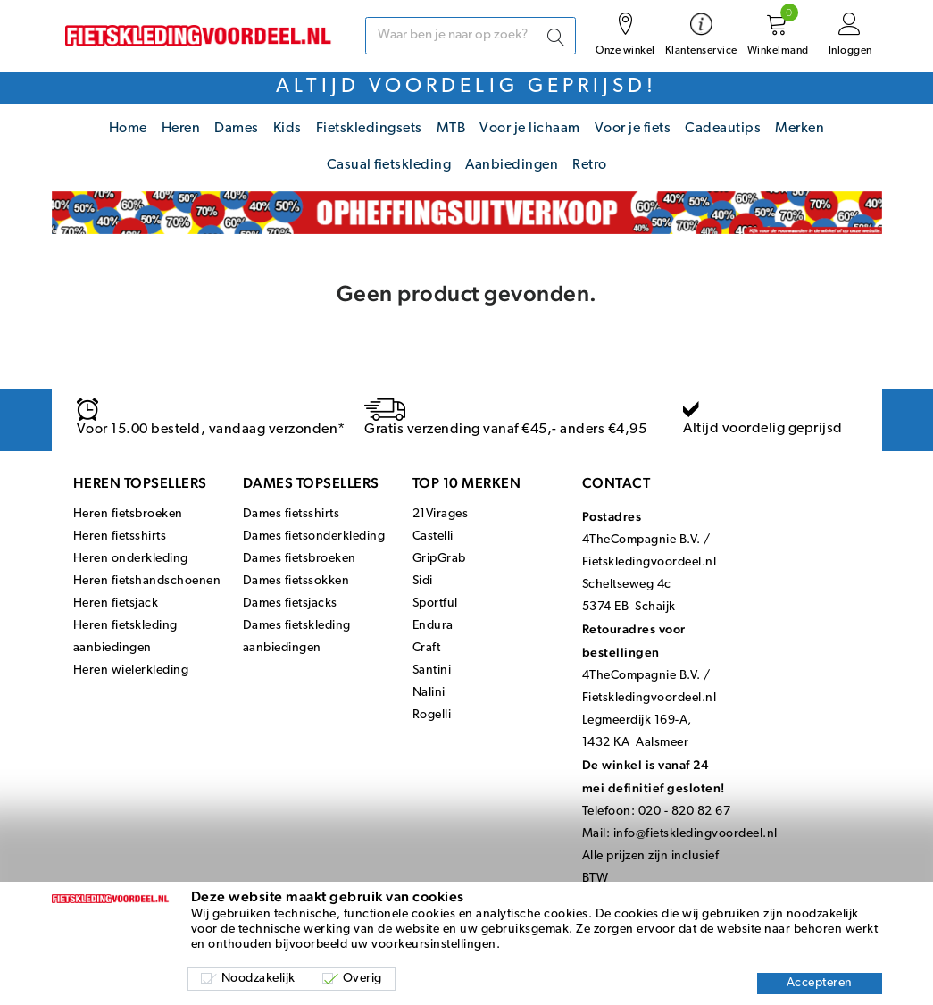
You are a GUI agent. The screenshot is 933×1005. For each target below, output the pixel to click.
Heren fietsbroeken (128, 514)
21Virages (440, 514)
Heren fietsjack (116, 603)
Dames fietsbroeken (299, 558)
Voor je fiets (633, 128)
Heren (181, 128)
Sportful (435, 603)
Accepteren (820, 983)
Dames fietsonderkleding (314, 536)
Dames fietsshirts (291, 514)
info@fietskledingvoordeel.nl (695, 834)
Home (128, 128)
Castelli (433, 536)
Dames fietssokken (296, 581)
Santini (432, 670)
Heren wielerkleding (131, 670)
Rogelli (432, 715)
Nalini (429, 692)
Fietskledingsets (369, 128)
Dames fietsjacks (290, 603)
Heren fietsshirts (120, 536)
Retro (589, 165)
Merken (799, 128)
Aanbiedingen (511, 165)
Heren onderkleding (130, 558)
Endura (433, 625)
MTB (451, 128)
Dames (236, 128)
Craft (426, 648)
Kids (287, 128)
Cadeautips (723, 128)
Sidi (422, 581)
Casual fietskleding (389, 165)
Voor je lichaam (529, 128)
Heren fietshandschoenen (147, 581)
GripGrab (439, 558)
